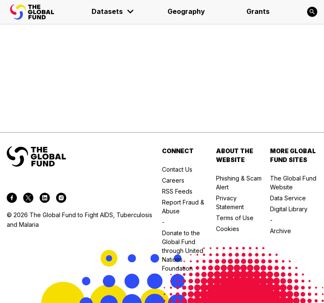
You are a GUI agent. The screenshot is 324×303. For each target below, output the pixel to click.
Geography (186, 11)
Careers (173, 180)
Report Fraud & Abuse (183, 207)
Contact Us (177, 169)
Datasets (113, 11)
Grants (258, 11)
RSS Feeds (177, 191)
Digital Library (289, 209)
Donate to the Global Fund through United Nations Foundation (182, 250)
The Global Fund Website (293, 183)
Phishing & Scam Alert (239, 183)
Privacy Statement (230, 202)
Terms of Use (235, 217)
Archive (280, 230)
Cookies (227, 228)
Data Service (288, 198)
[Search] (312, 12)
